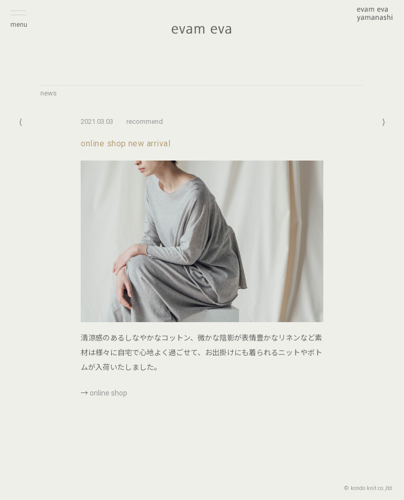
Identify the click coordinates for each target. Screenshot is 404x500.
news (48, 93)
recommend (144, 121)
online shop (108, 393)
